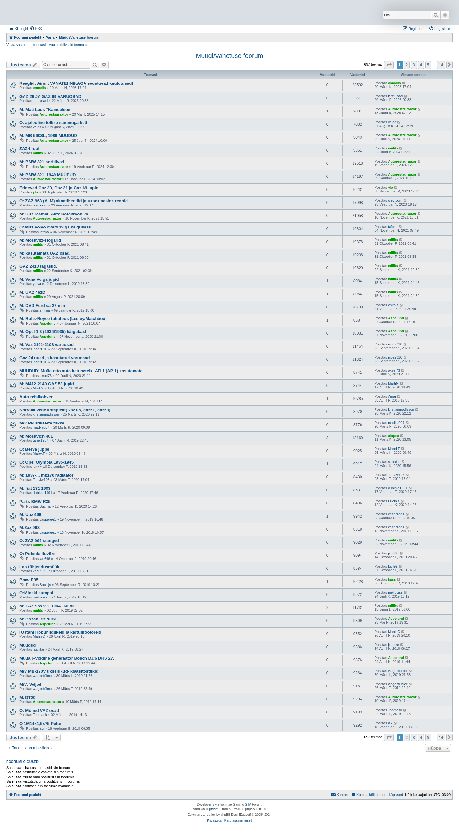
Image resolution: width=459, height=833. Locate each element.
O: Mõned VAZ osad (39, 710)
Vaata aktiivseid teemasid (68, 45)
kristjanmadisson (46, 414)
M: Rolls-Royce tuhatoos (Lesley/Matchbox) (62, 318)
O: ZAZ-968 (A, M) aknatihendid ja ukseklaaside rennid (73, 201)
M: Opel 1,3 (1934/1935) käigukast (52, 331)
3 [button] (414, 65)
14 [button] (441, 65)
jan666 (45, 559)
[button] (389, 65)
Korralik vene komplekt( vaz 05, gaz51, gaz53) (64, 410)
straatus (394, 462)
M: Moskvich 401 (36, 436)
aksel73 (46, 376)
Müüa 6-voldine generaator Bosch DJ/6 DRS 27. (66, 658)
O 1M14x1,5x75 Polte (40, 723)
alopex (393, 436)
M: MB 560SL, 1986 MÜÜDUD (48, 135)
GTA (248, 804)
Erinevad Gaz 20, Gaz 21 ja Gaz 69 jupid (58, 187)
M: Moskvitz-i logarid (40, 240)
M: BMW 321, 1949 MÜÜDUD (47, 174)
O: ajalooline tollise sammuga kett (53, 122)
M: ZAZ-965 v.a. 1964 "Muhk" (47, 606)
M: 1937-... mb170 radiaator (46, 475)
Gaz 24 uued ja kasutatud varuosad (54, 357)
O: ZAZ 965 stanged (39, 540)
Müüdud (27, 645)
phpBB (210, 809)
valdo (37, 127)
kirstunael (40, 101)
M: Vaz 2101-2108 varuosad (46, 344)
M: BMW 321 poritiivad (41, 161)
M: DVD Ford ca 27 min (42, 305)
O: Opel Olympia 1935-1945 (46, 462)
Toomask (40, 715)
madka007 (41, 427)
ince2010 (40, 349)
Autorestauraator (54, 114)
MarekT (39, 453)
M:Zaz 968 (29, 527)
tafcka (44, 232)
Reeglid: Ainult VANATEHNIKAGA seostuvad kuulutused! (76, 83)
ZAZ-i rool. (29, 148)
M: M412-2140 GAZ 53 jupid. (47, 383)
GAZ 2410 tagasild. (38, 266)
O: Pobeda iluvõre (37, 553)
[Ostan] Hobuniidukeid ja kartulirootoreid (60, 632)
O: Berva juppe (34, 449)
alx (42, 728)
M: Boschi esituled (38, 619)
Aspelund (47, 323)
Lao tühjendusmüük (39, 566)
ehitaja (45, 310)
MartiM (38, 388)
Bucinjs (45, 506)
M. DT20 (27, 697)
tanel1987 (40, 440)
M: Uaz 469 (30, 514)
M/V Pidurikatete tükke (41, 423)
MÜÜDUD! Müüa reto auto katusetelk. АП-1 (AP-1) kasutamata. (81, 370)
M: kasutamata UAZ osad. (45, 253)
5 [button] (428, 65)
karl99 (37, 571)
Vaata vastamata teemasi (26, 45)
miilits (38, 153)
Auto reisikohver (36, 397)
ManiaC (39, 636)
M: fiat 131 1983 (35, 488)
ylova (37, 284)
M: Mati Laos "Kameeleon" (45, 109)
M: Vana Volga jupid (39, 279)
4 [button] (421, 65)
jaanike (38, 649)
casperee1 (48, 519)
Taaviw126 (41, 480)
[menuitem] (36, 29)
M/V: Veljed (30, 684)
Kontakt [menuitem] (339, 794)
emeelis (39, 88)
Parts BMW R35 (34, 501)
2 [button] (406, 65)
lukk (36, 466)
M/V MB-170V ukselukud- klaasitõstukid (58, 671)
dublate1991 (42, 493)
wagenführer (42, 675)
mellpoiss (40, 597)
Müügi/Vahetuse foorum (229, 55)
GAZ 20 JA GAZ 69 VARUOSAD (50, 96)
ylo (35, 192)
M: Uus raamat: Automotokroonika (53, 214)
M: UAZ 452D (32, 292)
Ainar (392, 396)
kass (392, 579)
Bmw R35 (28, 579)
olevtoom (40, 205)
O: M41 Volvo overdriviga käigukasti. (55, 227)
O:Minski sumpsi (36, 592)
